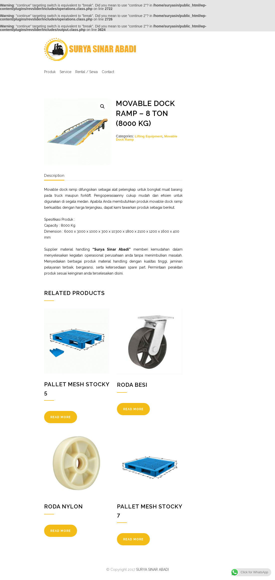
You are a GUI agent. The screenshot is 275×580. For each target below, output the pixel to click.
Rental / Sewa (86, 72)
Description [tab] (54, 175)
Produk (50, 72)
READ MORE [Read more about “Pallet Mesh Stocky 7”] (133, 539)
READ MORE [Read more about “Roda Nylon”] (60, 531)
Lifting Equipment (148, 136)
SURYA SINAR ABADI (152, 570)
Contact (108, 72)
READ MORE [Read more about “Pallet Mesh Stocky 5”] (60, 417)
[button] (102, 106)
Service (65, 72)
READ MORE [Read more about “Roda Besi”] (133, 409)
